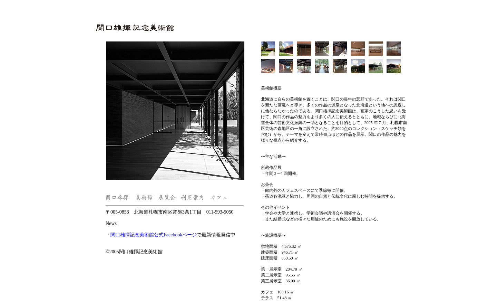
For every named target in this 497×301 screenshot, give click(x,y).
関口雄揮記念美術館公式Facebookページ (153, 234)
